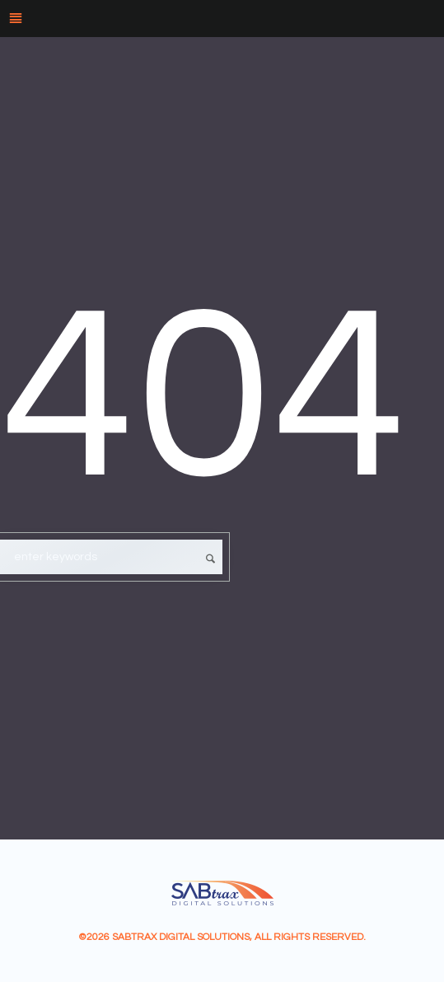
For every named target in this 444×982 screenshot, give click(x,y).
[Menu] (222, 18)
